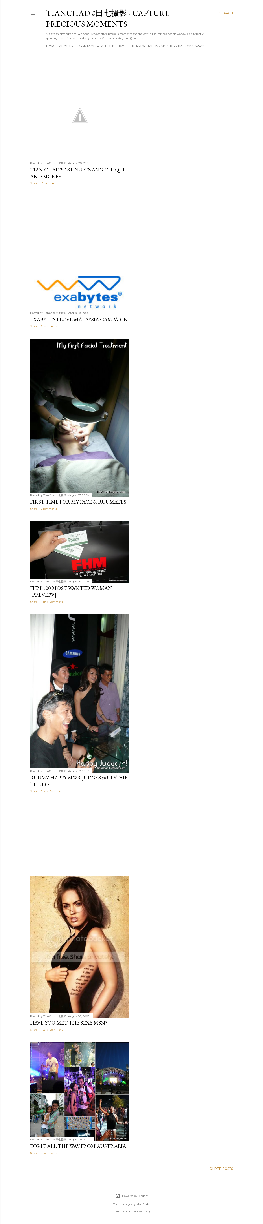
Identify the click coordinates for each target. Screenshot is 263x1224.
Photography (145, 46)
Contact (86, 46)
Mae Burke (143, 1204)
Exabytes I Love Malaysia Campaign (79, 319)
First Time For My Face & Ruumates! (79, 501)
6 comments (49, 326)
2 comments (49, 508)
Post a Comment (52, 601)
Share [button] (33, 183)
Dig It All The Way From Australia (78, 1146)
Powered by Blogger (131, 1195)
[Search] (226, 13)
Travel (123, 46)
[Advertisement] (79, 226)
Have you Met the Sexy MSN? (68, 1022)
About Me (68, 46)
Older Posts (221, 1169)
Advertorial (172, 46)
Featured (106, 46)
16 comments (49, 183)
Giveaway (195, 46)
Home (51, 46)
